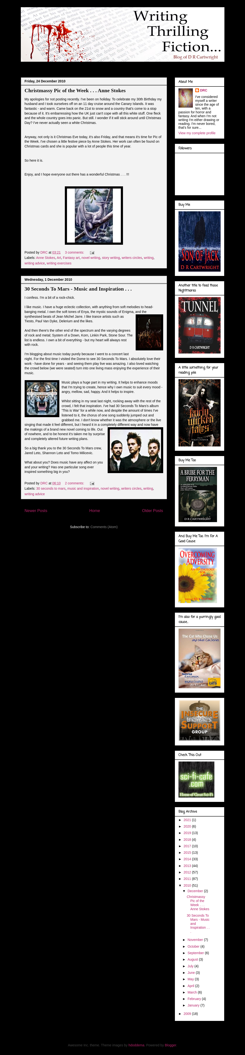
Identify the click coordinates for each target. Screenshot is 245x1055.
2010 (188, 885)
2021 (188, 820)
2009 (188, 1014)
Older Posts (152, 510)
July (191, 966)
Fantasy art (71, 258)
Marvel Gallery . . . (130, 65)
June (192, 973)
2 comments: (75, 483)
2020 (188, 826)
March (193, 992)
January (194, 1005)
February (195, 999)
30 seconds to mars (51, 488)
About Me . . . (52, 65)
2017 (188, 846)
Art (59, 258)
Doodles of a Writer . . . (89, 65)
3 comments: (75, 252)
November (196, 940)
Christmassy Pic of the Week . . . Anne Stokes (75, 90)
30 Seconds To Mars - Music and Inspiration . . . (78, 289)
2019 (188, 833)
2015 (188, 852)
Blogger (170, 1045)
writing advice (35, 263)
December (196, 891)
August (193, 959)
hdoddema (136, 1045)
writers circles (132, 258)
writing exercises (59, 263)
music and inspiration (83, 488)
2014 (188, 859)
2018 (188, 840)
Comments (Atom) (104, 527)
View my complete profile (197, 133)
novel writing (91, 258)
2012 (188, 872)
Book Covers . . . (165, 65)
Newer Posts (36, 510)
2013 (188, 866)
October (194, 946)
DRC (203, 90)
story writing (111, 258)
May (191, 979)
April (191, 986)
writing (148, 258)
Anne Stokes (45, 258)
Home (94, 510)
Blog (29, 65)
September (196, 953)
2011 (188, 879)
